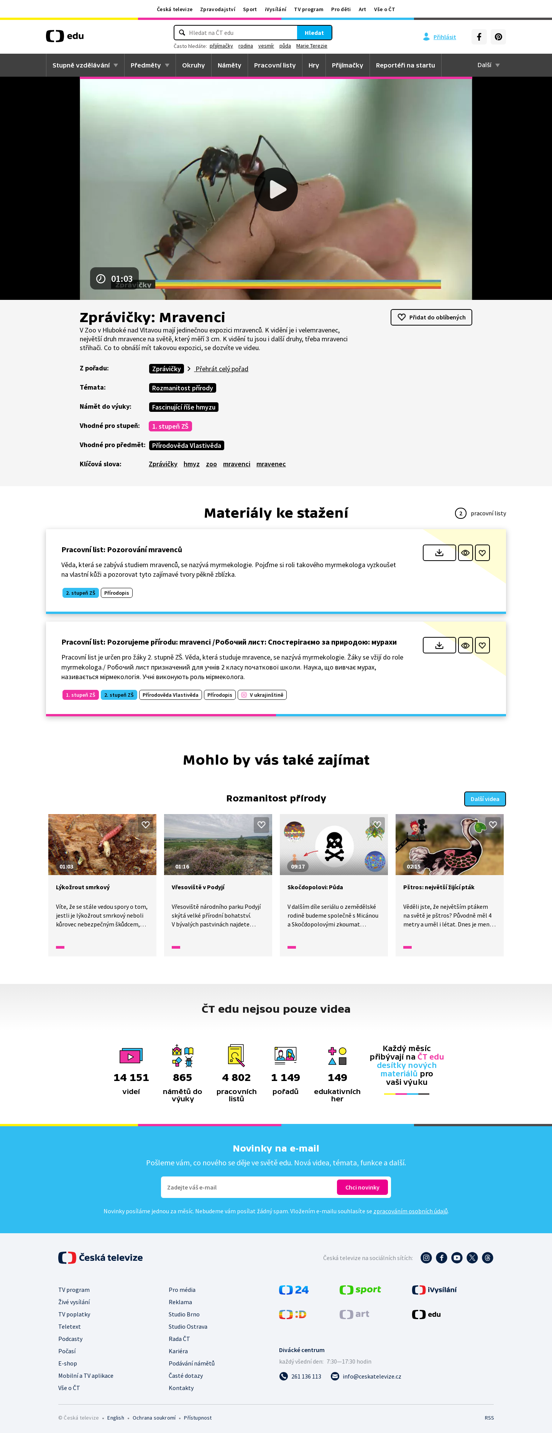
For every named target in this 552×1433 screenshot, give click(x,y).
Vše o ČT (384, 9)
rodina (245, 45)
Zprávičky (166, 368)
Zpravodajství (217, 9)
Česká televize (174, 9)
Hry (314, 65)
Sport (250, 9)
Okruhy (193, 65)
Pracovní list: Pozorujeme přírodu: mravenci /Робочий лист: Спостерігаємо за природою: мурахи (229, 642)
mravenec (271, 463)
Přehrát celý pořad (221, 368)
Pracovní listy (275, 65)
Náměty (230, 65)
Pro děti (341, 9)
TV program (309, 9)
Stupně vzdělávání (81, 65)
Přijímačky (347, 65)
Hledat (314, 32)
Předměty (146, 65)
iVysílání (276, 9)
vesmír (266, 45)
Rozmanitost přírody (182, 387)
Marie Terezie (311, 45)
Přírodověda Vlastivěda (186, 445)
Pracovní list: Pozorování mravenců (121, 549)
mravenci (236, 463)
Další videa (485, 798)
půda (285, 45)
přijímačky (221, 45)
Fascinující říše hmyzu (183, 407)
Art (362, 9)
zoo (211, 463)
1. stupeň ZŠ (170, 426)
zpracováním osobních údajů (410, 1210)
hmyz (192, 463)
